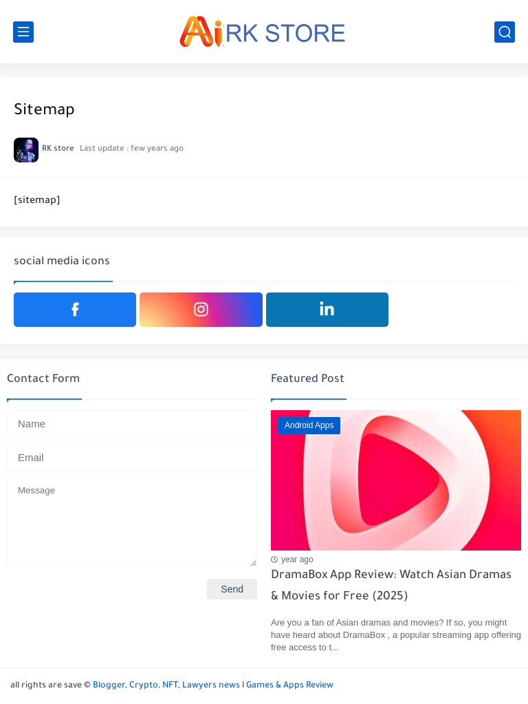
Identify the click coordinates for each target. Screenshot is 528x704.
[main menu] (23, 32)
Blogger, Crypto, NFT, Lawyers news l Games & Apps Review (213, 686)
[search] (504, 32)
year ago (297, 559)
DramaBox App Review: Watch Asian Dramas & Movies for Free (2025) (391, 587)
